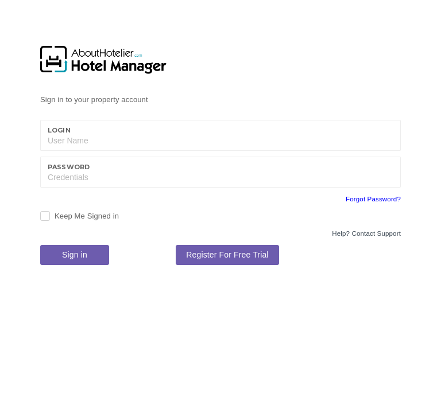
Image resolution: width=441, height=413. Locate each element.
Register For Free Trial (227, 254)
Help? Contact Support (366, 233)
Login (59, 130)
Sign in (74, 254)
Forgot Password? (373, 199)
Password (69, 167)
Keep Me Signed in (87, 216)
